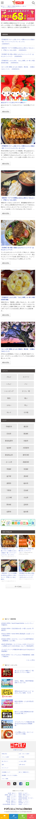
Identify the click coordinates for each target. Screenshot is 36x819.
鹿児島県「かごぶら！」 (24, 802)
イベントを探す (13, 816)
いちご (9, 384)
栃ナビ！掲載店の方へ (24, 772)
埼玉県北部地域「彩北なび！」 (10, 804)
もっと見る (30, 660)
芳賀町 (9, 469)
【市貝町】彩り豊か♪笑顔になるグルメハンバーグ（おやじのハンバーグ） (26, 575)
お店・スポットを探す (5, 816)
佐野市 (9, 512)
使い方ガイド (5, 761)
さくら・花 (26, 391)
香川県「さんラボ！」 (24, 799)
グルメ (9, 377)
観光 (8, 398)
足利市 (26, 504)
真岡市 (9, 483)
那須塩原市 (9, 441)
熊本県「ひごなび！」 (24, 793)
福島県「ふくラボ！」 (12, 796)
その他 (26, 412)
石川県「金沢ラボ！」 (12, 802)
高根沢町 (26, 462)
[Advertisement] (18, 603)
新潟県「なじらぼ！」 (24, 796)
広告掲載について (6, 772)
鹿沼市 (26, 426)
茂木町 (26, 476)
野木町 (9, 504)
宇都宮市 (9, 426)
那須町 (26, 433)
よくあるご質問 (22, 761)
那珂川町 (26, 455)
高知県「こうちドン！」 (24, 804)
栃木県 (26, 512)
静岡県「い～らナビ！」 (24, 801)
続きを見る (5, 111)
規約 (3, 764)
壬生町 (26, 490)
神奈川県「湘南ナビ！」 (11, 801)
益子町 (9, 476)
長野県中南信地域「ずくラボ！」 (26, 798)
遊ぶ (25, 398)
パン (25, 384)
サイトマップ (5, 767)
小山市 (26, 497)
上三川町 (9, 497)
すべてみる (18, 586)
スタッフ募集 (5, 778)
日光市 (9, 433)
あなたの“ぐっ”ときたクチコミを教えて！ (13, 102)
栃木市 (26, 483)
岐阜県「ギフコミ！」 (12, 798)
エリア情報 (22, 816)
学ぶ (25, 405)
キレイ (9, 412)
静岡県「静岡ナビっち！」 (11, 794)
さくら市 (9, 462)
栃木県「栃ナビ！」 (12, 793)
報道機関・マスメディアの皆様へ (10, 775)
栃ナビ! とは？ (18, 750)
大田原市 (26, 448)
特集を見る (31, 816)
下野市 (9, 490)
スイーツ (26, 377)
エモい (9, 405)
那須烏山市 (9, 455)
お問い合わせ (22, 764)
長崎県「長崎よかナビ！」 (25, 794)
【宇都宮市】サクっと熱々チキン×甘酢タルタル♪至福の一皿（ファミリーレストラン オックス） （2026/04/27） (18, 42)
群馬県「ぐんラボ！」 (12, 799)
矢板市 (26, 441)
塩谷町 (9, 448)
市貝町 (26, 469)
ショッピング (9, 391)
